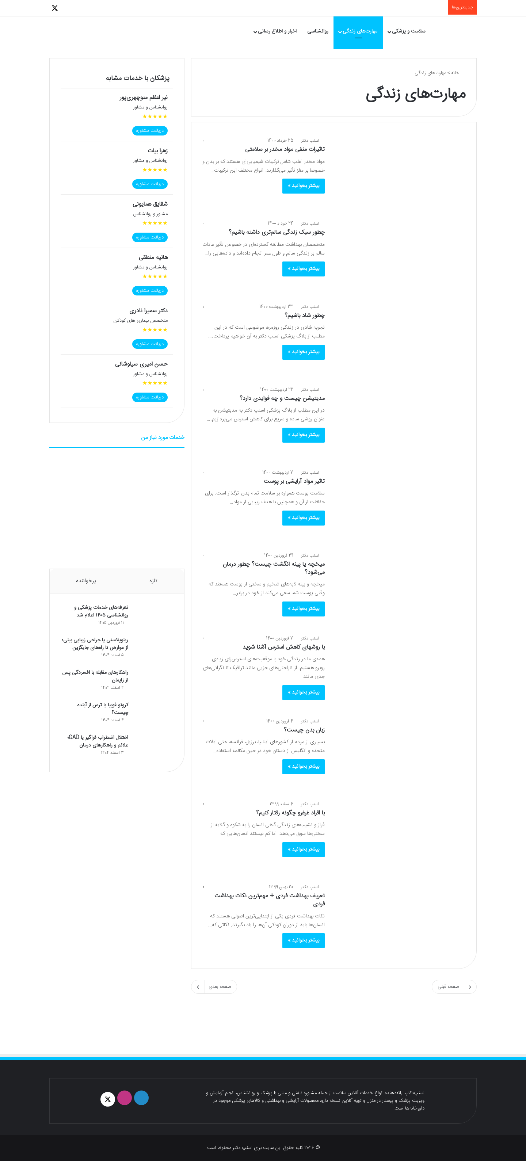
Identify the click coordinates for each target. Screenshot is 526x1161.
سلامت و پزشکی (409, 31)
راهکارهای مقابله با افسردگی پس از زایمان (94, 677)
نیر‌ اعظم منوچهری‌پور (144, 98)
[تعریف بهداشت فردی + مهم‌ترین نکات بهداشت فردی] (399, 920)
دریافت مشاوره (150, 131)
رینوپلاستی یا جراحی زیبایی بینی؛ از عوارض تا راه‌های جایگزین (94, 644)
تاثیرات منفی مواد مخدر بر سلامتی (285, 149)
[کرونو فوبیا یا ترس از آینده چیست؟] (153, 715)
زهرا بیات (158, 151)
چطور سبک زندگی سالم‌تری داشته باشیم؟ (277, 232)
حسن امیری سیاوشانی (141, 364)
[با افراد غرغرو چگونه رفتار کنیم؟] (399, 838)
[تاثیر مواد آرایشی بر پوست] (399, 506)
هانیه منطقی (153, 257)
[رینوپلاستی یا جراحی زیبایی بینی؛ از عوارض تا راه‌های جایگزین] (153, 650)
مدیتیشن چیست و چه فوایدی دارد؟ (282, 399)
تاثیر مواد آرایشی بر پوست (294, 481)
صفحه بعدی (214, 986)
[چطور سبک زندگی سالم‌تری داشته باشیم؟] (399, 257)
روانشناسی (317, 31)
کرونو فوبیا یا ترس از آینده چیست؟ (101, 709)
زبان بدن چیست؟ (304, 730)
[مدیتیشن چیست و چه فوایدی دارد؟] (399, 423)
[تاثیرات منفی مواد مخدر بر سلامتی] (399, 174)
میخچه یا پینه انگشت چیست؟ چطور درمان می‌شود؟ (274, 568)
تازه (153, 580)
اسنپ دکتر (310, 140)
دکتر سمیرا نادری (148, 311)
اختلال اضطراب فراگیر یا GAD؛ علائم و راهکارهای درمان (97, 742)
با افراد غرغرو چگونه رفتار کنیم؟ (290, 813)
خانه (458, 73)
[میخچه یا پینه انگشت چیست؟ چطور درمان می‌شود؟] (399, 589)
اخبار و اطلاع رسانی (277, 31)
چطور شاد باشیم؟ (305, 316)
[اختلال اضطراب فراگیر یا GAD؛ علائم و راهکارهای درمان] (153, 748)
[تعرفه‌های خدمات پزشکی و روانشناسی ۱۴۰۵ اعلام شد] (153, 618)
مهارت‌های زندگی (360, 31)
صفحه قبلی (454, 986)
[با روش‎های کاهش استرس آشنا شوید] (399, 672)
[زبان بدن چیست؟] (399, 755)
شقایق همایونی (150, 204)
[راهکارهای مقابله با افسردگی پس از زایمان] (153, 683)
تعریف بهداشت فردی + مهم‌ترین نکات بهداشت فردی (269, 900)
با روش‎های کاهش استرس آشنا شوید (284, 647)
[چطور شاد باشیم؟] (399, 340)
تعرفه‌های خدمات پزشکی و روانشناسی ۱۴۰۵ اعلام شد (100, 612)
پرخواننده (86, 580)
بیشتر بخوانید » (303, 186)
